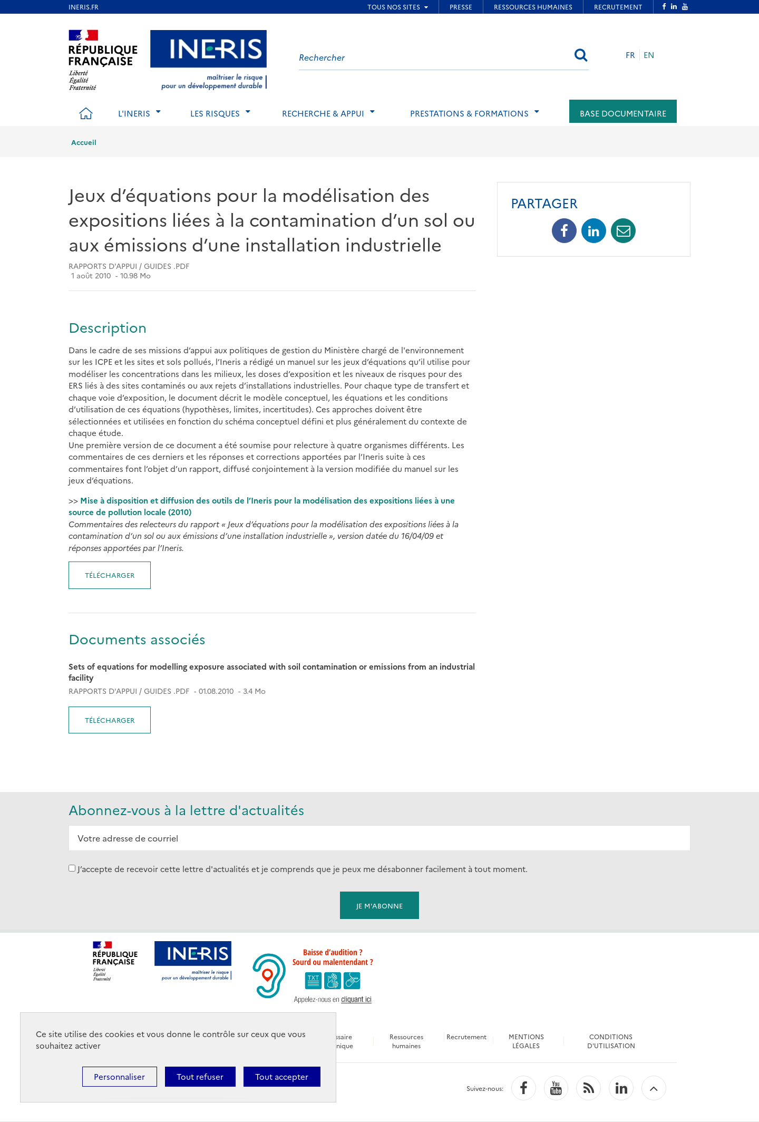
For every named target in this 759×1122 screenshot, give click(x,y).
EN (649, 54)
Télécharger (109, 574)
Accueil (83, 142)
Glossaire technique (338, 1041)
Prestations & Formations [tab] (469, 113)
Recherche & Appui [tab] (323, 113)
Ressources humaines (406, 1041)
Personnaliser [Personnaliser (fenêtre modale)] (119, 1076)
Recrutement (466, 1036)
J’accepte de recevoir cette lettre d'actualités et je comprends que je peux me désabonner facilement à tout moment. (302, 868)
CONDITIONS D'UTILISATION (611, 1041)
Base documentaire (623, 113)
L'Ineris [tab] (134, 113)
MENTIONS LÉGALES (526, 1041)
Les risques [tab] (215, 113)
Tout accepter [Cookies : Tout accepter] (281, 1076)
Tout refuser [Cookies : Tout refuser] (200, 1076)
